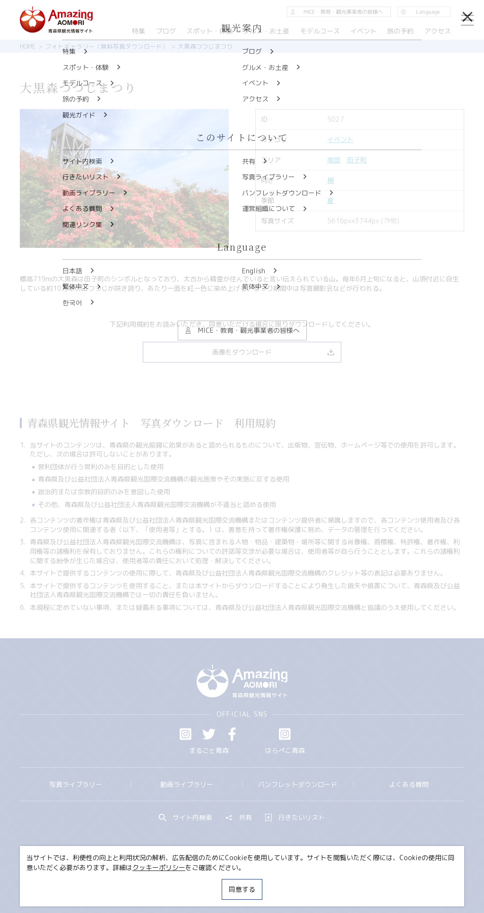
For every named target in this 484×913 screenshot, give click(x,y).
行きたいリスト (295, 817)
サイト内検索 (185, 817)
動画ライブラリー (186, 784)
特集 (138, 30)
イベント (340, 139)
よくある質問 (409, 784)
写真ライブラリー (75, 784)
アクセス (437, 30)
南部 (333, 159)
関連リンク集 (329, 881)
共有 (238, 817)
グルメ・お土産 (266, 30)
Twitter (209, 734)
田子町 (357, 159)
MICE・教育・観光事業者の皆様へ (186, 881)
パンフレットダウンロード (297, 784)
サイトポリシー (273, 881)
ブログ (166, 30)
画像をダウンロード (273, 351)
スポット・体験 (209, 30)
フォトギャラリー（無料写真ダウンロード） (106, 46)
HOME (27, 46)
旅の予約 (401, 30)
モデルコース (320, 30)
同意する (242, 889)
